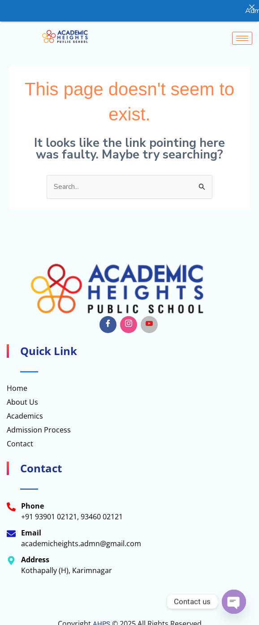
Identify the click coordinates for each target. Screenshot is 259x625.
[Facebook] (108, 324)
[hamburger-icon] (242, 37)
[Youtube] (149, 324)
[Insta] (128, 324)
